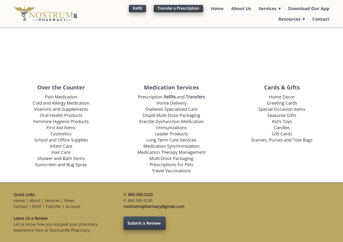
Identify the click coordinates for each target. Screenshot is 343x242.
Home (217, 8)
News (69, 200)
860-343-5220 (140, 194)
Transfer (53, 206)
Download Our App (308, 8)
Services (52, 200)
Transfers (195, 97)
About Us (241, 8)
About (34, 200)
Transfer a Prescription (178, 8)
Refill (137, 8)
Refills (170, 97)
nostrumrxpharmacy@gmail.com (153, 206)
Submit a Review (144, 223)
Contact (320, 19)
